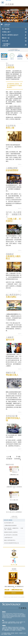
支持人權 (5, 41)
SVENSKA (23, 615)
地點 (21, 622)
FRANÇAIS (8, 614)
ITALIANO (4, 617)
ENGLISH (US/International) (7, 613)
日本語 (15, 614)
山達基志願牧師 (22, 628)
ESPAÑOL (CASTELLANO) (15, 616)
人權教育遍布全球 (8, 537)
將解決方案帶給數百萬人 (10, 540)
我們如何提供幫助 (4, 59)
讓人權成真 (5, 29)
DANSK (3, 614)
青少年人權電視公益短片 (10, 35)
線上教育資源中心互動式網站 (11, 534)
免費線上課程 (10, 622)
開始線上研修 (15, 628)
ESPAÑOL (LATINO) (6, 616)
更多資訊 (15, 622)
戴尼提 (9, 627)
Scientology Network (15, 627)
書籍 (6, 622)
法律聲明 (9, 634)
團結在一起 (5, 38)
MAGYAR (15, 615)
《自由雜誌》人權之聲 (6, 45)
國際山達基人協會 (5, 629)
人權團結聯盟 (6, 630)
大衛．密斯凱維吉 (9, 628)
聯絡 (18, 622)
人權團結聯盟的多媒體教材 (10, 525)
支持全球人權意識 (8, 520)
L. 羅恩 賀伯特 (4, 627)
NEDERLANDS (5, 615)
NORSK (18, 615)
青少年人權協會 (12, 630)
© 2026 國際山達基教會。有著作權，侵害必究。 (10, 633)
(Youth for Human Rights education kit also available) (14, 597)
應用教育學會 (20, 56)
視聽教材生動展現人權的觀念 (11, 532)
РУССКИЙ (19, 614)
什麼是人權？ (6, 32)
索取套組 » (14, 593)
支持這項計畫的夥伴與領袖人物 (11, 543)
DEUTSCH (11, 615)
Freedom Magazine (13, 629)
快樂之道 (12, 56)
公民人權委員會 (19, 630)
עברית (12, 614)
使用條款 (5, 634)
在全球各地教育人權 (8, 522)
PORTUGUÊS (9, 617)
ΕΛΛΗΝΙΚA (23, 616)
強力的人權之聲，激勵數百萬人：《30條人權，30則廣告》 (13, 529)
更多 (19, 164)
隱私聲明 (21, 633)
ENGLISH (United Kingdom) (18, 613)
